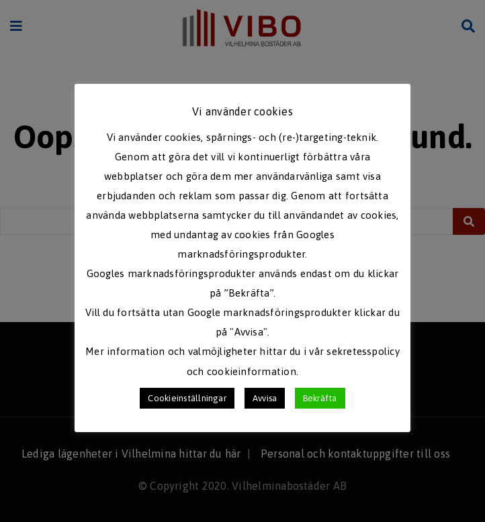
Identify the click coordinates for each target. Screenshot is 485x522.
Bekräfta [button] (320, 398)
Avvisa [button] (265, 398)
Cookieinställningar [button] (187, 398)
